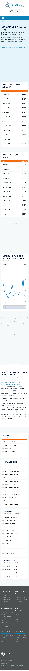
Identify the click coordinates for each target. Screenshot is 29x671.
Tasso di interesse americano (10, 468)
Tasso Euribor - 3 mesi (8, 448)
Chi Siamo (10, 660)
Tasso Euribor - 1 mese (9, 445)
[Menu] (3, 18)
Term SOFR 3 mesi (20, 604)
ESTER (17, 617)
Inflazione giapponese (9, 537)
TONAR (17, 621)
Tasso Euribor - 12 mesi (9, 455)
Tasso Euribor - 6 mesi (8, 451)
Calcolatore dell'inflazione (9, 517)
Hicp (3, 21)
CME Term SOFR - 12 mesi (9, 576)
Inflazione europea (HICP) (9, 533)
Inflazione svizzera (8, 550)
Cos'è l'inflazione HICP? (21, 637)
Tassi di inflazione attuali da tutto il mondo (13, 47)
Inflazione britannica (8, 523)
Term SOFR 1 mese (20, 601)
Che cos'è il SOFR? (20, 597)
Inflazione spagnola (8, 547)
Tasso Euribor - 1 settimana (10, 442)
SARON (17, 614)
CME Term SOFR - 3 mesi (9, 569)
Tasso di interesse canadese (10, 484)
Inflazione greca (7, 540)
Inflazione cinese (7, 527)
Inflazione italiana (7, 543)
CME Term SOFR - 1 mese (9, 566)
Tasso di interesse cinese (9, 478)
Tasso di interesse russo (9, 497)
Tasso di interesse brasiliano (10, 471)
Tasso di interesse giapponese (11, 487)
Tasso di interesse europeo (10, 481)
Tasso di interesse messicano (10, 494)
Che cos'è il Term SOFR (21, 599)
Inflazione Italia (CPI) (7, 637)
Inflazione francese (8, 530)
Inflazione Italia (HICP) (21, 644)
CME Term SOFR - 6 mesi (9, 573)
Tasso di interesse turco (9, 501)
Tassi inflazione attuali (21, 635)
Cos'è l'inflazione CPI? (7, 635)
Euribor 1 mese (5, 597)
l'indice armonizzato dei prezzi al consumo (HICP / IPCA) (13, 384)
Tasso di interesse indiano (9, 491)
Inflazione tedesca (8, 553)
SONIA (17, 619)
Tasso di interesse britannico (10, 474)
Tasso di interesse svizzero (10, 504)
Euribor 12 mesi (5, 601)
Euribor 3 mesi (5, 599)
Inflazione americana (8, 520)
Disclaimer (3, 660)
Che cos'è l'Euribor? (6, 595)
